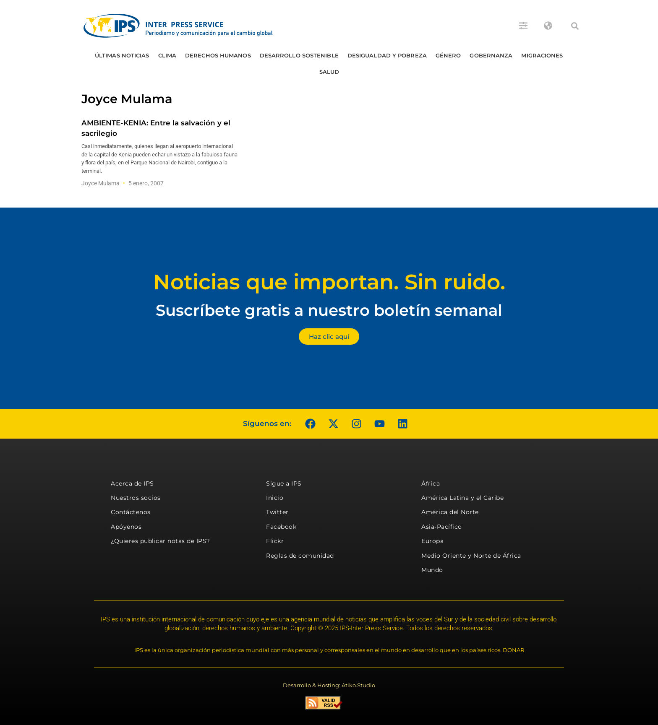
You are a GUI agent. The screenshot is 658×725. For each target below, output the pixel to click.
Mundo (432, 570)
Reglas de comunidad (300, 555)
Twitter (277, 512)
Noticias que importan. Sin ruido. (329, 282)
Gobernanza (491, 55)
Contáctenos (131, 512)
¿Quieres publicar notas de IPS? (160, 541)
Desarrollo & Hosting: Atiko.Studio (329, 685)
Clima (167, 55)
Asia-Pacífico (441, 526)
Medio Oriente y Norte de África (471, 555)
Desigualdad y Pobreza (387, 55)
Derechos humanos (218, 55)
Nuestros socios (136, 498)
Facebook (281, 526)
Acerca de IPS (132, 483)
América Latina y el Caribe (462, 498)
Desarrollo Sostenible (299, 55)
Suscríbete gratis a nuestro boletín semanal (329, 310)
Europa (432, 541)
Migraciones (542, 55)
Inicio (274, 498)
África (430, 483)
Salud (329, 71)
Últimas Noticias (122, 55)
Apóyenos (126, 526)
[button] (575, 26)
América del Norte (450, 512)
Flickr (275, 541)
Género (448, 55)
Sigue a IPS (284, 483)
